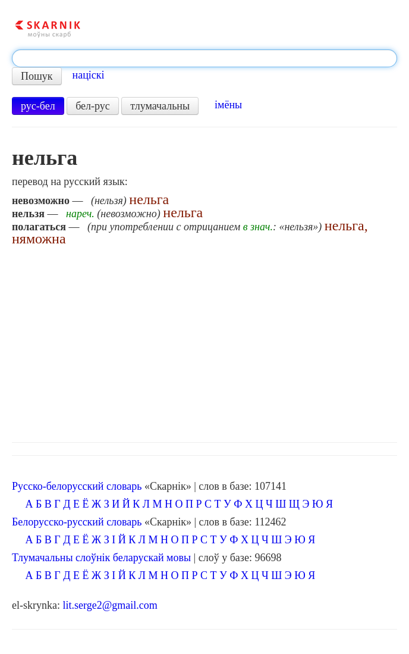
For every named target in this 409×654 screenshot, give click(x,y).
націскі (89, 75)
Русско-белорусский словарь (76, 486)
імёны (228, 105)
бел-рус (92, 106)
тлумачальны (160, 106)
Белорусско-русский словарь (77, 522)
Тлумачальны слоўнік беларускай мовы (101, 558)
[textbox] (204, 58)
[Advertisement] (204, 341)
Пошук (37, 76)
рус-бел (38, 106)
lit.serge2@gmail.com (109, 605)
